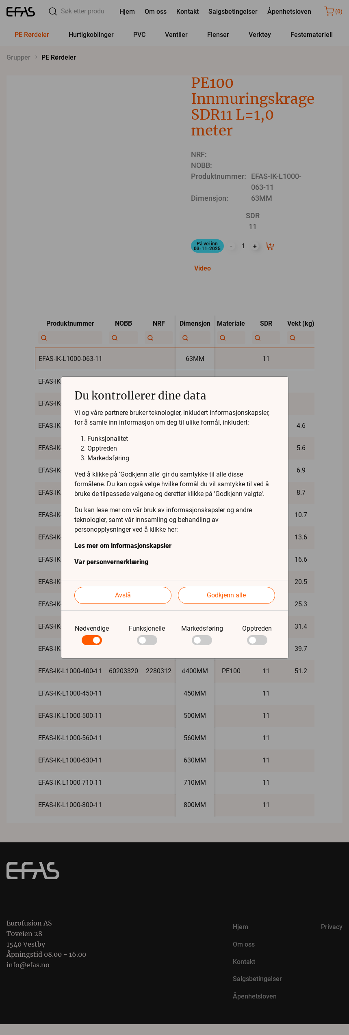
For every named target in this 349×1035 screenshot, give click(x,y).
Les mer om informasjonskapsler (122, 546)
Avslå (123, 595)
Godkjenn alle (226, 595)
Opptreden (257, 628)
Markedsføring (202, 628)
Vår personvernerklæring (111, 562)
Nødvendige (92, 628)
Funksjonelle (147, 628)
